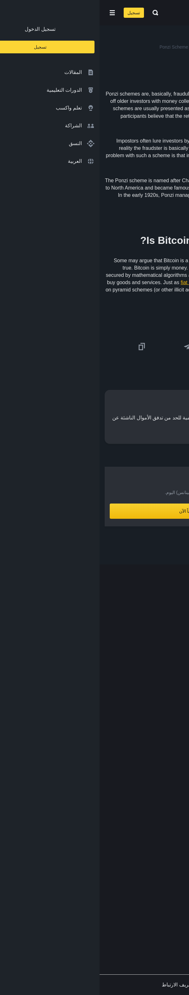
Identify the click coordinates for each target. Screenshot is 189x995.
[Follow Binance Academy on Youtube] (145, 925)
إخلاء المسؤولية (162, 844)
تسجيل (34, 12)
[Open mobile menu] (12, 12)
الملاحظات (167, 869)
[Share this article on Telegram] (88, 347)
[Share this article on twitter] (180, 347)
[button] (12, 13)
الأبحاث (171, 762)
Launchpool (166, 750)
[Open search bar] (54, 12)
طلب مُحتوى (166, 856)
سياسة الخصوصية (160, 831)
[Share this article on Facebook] (134, 347)
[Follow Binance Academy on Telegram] (156, 925)
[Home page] (115, 13)
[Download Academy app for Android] (119, 898)
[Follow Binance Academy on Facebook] (176, 924)
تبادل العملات (165, 713)
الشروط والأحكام (161, 819)
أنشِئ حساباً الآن (95, 511)
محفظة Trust (165, 775)
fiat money (92, 282)
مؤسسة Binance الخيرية (152, 725)
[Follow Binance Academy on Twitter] (166, 925)
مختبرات (170, 737)
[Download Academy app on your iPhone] (160, 898)
